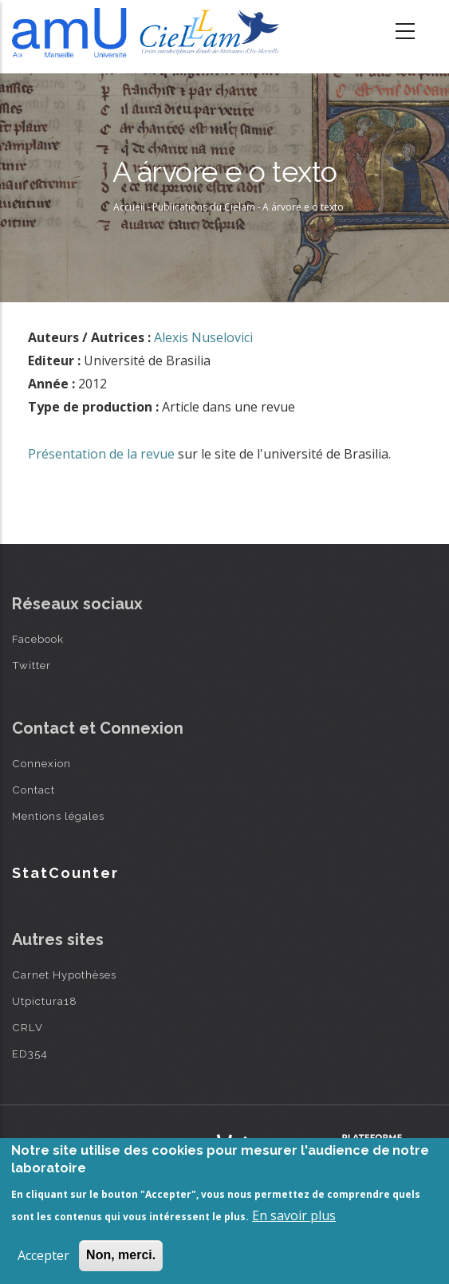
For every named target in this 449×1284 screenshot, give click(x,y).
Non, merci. (121, 1255)
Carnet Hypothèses (64, 974)
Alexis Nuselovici (203, 337)
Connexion (41, 763)
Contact (33, 789)
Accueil (129, 207)
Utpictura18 (44, 1001)
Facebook (38, 638)
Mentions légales (58, 815)
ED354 (30, 1053)
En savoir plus (294, 1215)
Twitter (31, 665)
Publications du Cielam (203, 207)
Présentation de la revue (101, 454)
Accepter (43, 1255)
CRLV (27, 1027)
